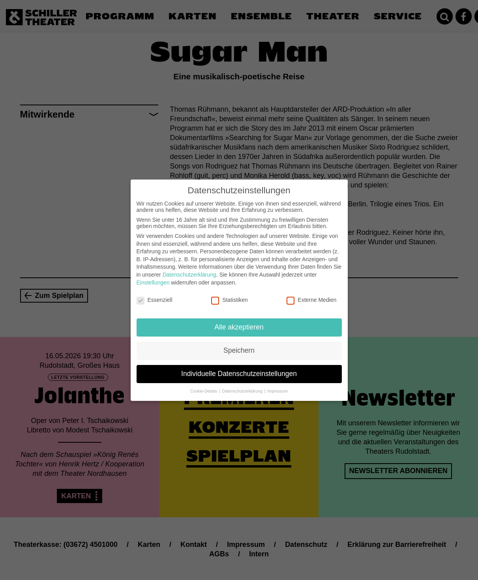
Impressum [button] (277, 384)
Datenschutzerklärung (189, 268)
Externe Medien (311, 293)
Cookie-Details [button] (204, 384)
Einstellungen (153, 276)
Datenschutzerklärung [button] (243, 384)
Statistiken (229, 293)
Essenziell (154, 293)
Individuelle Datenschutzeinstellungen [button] (239, 367)
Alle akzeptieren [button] (239, 321)
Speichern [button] (239, 344)
